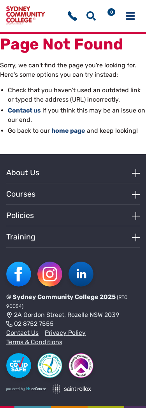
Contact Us (22, 332)
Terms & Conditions (34, 342)
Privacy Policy (65, 332)
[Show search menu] (91, 16)
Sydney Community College (55, 297)
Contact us (24, 110)
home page (68, 130)
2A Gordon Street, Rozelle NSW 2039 (62, 315)
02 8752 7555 (30, 324)
